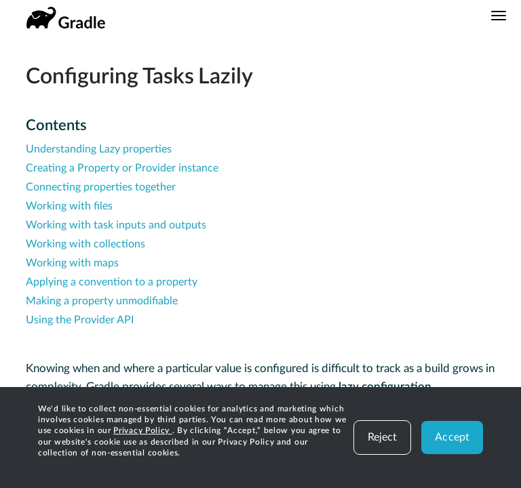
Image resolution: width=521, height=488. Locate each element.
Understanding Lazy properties (99, 149)
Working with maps (72, 263)
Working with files (69, 206)
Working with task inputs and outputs (116, 225)
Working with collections (85, 244)
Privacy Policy (142, 430)
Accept (452, 437)
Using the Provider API (80, 319)
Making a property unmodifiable (102, 301)
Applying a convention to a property (111, 282)
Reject (383, 437)
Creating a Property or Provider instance (122, 168)
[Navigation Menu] (498, 15)
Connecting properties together (101, 187)
